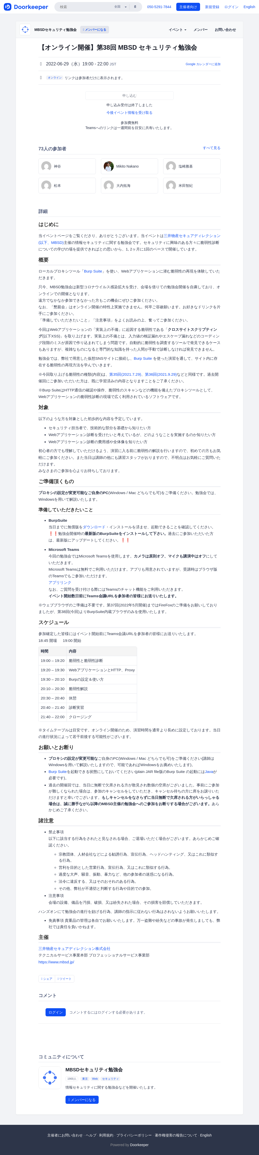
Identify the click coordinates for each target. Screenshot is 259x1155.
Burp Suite (93, 271)
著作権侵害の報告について (176, 1135)
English (249, 7)
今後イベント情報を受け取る (129, 113)
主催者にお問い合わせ (65, 1135)
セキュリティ (110, 1078)
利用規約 (106, 1135)
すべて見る (212, 148)
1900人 (71, 1078)
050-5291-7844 (159, 7)
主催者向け (188, 7)
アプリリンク (60, 582)
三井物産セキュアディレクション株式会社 (74, 948)
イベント (177, 30)
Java (209, 771)
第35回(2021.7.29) (125, 374)
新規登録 (212, 7)
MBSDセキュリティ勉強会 (55, 30)
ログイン (231, 7)
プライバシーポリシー (134, 1135)
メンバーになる (94, 29)
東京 (85, 1078)
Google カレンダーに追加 (203, 64)
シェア (46, 979)
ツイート (65, 979)
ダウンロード (94, 527)
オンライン (55, 77)
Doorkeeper (139, 1145)
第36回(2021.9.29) (161, 374)
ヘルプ (91, 1135)
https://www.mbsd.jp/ (56, 962)
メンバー (200, 30)
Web (95, 1078)
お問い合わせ (225, 30)
